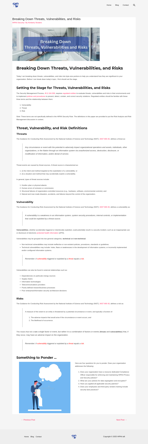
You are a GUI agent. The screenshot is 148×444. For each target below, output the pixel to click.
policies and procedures (36, 96)
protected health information (47, 233)
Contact (126, 5)
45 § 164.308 (50, 93)
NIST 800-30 (105, 139)
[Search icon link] (134, 5)
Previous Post (28, 420)
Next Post (121, 420)
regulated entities (69, 93)
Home (110, 5)
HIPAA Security (18, 23)
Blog (117, 5)
